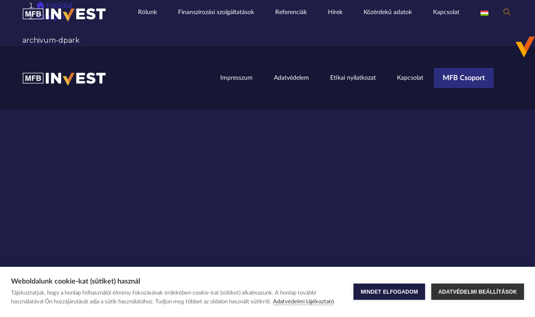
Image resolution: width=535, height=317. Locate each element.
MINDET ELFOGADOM (389, 292)
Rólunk (147, 12)
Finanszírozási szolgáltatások (216, 12)
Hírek (335, 12)
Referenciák (291, 12)
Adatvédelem (291, 77)
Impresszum (236, 77)
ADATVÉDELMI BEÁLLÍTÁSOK (477, 292)
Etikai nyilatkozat (353, 77)
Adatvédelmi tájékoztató (303, 302)
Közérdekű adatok (388, 12)
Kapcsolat (446, 12)
